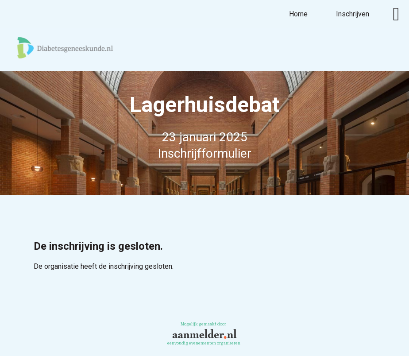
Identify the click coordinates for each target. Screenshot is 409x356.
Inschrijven (352, 14)
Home (298, 14)
